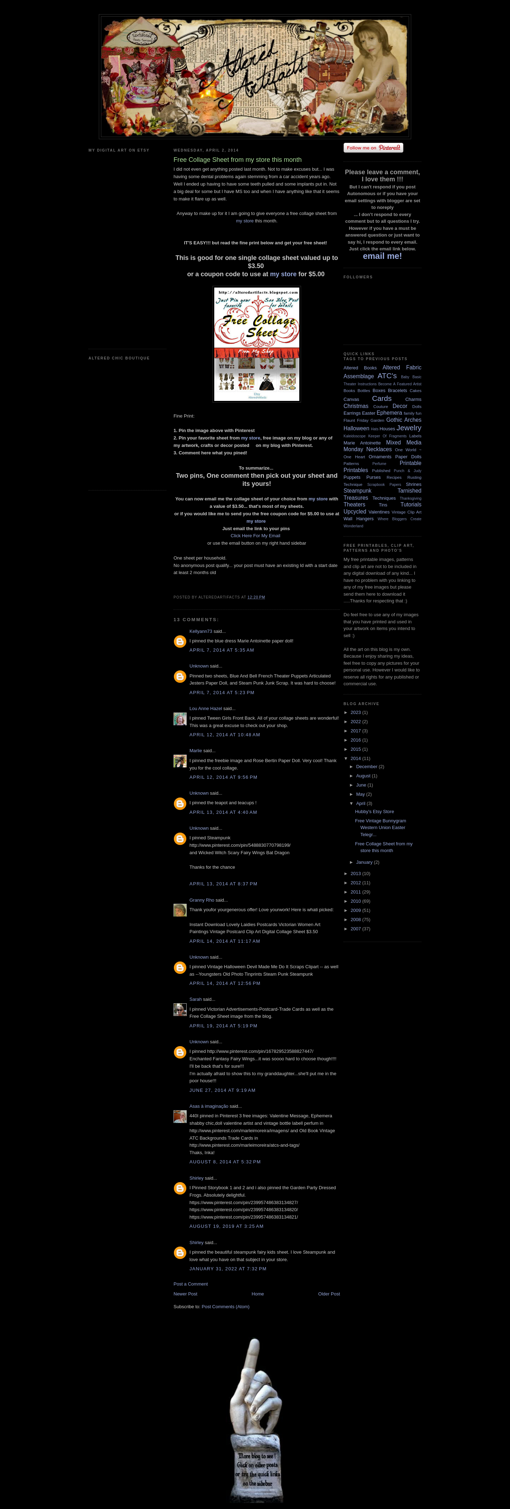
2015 (356, 749)
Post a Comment (191, 1284)
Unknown (199, 666)
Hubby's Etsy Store (374, 811)
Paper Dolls (408, 456)
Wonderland (353, 526)
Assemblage (359, 376)
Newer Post (185, 1294)
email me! (382, 256)
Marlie (195, 750)
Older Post (329, 1294)
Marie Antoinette (362, 443)
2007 (356, 928)
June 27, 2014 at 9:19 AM (222, 1090)
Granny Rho (201, 900)
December (367, 766)
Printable (410, 463)
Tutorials (411, 504)
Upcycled (355, 512)
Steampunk (358, 491)
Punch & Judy (407, 471)
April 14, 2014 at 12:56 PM (225, 983)
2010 (356, 901)
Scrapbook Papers (384, 485)
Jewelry (408, 428)
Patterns (351, 463)
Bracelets (397, 390)
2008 (356, 919)
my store (245, 220)
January (365, 862)
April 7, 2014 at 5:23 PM (222, 692)
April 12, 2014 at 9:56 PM (223, 777)
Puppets (352, 477)
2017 (356, 730)
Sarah (195, 999)
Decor (400, 406)
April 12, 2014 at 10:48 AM (224, 734)
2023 (356, 712)
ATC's (387, 375)
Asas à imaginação (208, 1106)
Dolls (416, 406)
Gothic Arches (403, 420)
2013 (356, 873)
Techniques (384, 498)
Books (349, 390)
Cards (381, 398)
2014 (356, 758)
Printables (356, 470)
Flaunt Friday (356, 420)
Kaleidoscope (355, 436)
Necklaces (379, 449)
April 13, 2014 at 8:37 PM (223, 883)
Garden (377, 420)
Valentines (379, 512)
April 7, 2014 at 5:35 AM (221, 650)
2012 (356, 882)
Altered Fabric (401, 367)
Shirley (196, 1178)
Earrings (352, 413)
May (361, 794)
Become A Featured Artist (399, 384)
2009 (356, 910)
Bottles (363, 390)
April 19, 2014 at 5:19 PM (223, 1025)
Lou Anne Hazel (205, 708)
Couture (380, 406)
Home (258, 1294)
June (362, 785)
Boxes (379, 390)
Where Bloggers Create (399, 519)
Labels (415, 435)
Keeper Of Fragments (387, 436)
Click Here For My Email (256, 535)
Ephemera (389, 413)
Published (381, 470)
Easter (368, 413)
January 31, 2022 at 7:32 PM (228, 1268)
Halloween (356, 428)
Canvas (351, 399)
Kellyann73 (200, 631)
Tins (383, 504)
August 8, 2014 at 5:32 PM (225, 1161)
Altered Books (360, 367)
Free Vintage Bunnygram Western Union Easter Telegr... (380, 827)
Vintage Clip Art (406, 512)
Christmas (356, 406)
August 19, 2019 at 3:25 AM (226, 1226)
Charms (413, 399)
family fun (412, 413)
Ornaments (380, 456)
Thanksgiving (410, 498)
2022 (356, 721)
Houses (387, 428)
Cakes (415, 390)
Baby (405, 377)
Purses (373, 477)
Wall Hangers (359, 518)
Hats (374, 429)
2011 (356, 892)
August (364, 775)
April (361, 803)
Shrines (413, 484)
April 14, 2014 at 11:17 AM (224, 941)
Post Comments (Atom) (226, 1306)
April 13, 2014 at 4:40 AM (223, 812)
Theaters (355, 504)
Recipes (394, 477)
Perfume (379, 464)
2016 (356, 740)
